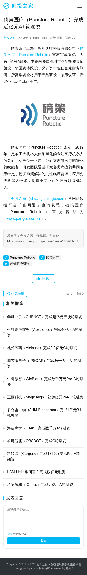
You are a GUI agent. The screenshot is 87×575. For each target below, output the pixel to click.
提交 (43, 540)
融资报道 (56, 38)
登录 (10, 534)
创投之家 (9, 38)
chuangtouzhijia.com (47, 199)
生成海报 (15, 293)
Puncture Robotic (33, 55)
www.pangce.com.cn (24, 219)
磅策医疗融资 (19, 264)
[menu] (80, 6)
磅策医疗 (52, 257)
